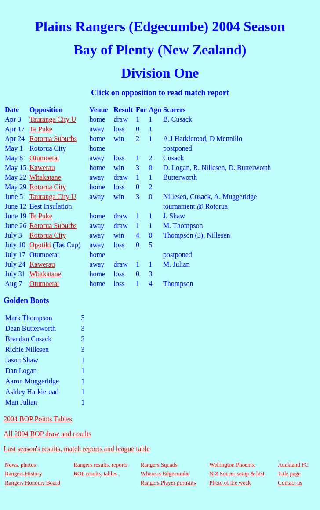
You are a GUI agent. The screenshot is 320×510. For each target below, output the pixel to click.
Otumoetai (44, 158)
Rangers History (23, 473)
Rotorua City (47, 187)
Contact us (290, 482)
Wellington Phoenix (232, 464)
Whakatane (45, 177)
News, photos (20, 464)
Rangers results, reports (100, 464)
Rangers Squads (159, 464)
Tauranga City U (52, 119)
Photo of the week (230, 482)
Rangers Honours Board (32, 482)
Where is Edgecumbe (165, 473)
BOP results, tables (95, 473)
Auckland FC (293, 464)
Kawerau (42, 167)
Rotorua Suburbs (53, 138)
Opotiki (41, 245)
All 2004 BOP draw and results (47, 434)
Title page (289, 473)
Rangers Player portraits (168, 482)
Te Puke (40, 129)
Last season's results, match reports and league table (77, 448)
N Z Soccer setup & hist (236, 473)
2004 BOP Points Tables (38, 419)
